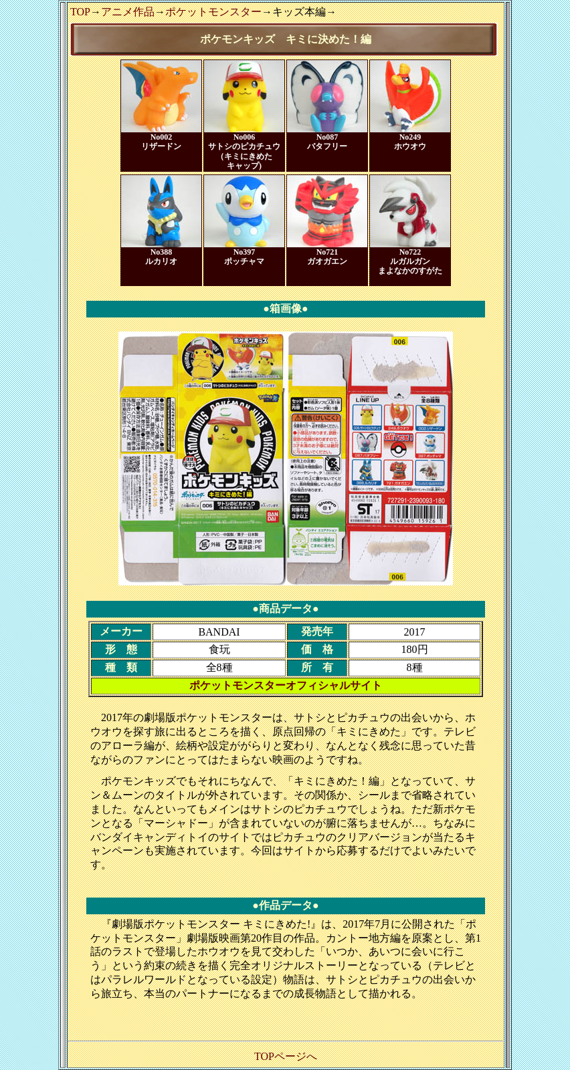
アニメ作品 (128, 11)
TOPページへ (285, 1056)
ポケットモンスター (213, 11)
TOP (80, 11)
